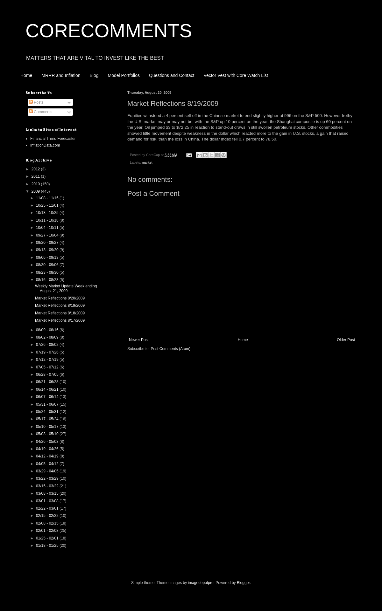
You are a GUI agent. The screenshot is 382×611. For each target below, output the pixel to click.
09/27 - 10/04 (48, 235)
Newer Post (139, 340)
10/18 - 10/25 (48, 212)
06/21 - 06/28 (48, 382)
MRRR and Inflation (60, 75)
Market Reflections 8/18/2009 (60, 313)
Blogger (243, 582)
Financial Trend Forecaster (53, 138)
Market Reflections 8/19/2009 (60, 305)
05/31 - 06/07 (48, 404)
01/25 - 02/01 (48, 538)
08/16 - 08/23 (48, 280)
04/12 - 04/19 (48, 456)
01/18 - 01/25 (48, 545)
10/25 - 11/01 (48, 205)
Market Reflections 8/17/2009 (60, 320)
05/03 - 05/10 (48, 434)
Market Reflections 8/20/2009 (60, 298)
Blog (94, 75)
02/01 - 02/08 (48, 530)
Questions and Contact (171, 75)
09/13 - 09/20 (48, 250)
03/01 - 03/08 (48, 501)
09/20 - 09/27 (48, 242)
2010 (36, 184)
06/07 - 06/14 (48, 397)
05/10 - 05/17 (48, 426)
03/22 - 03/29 (48, 478)
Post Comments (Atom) (170, 349)
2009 (36, 191)
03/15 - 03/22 (48, 486)
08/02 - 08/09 (48, 337)
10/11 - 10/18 (48, 220)
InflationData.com (45, 145)
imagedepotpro (201, 582)
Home (26, 75)
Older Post (346, 340)
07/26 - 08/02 (48, 344)
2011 (36, 176)
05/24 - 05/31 (48, 411)
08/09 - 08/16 (48, 330)
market (147, 162)
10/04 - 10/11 (48, 227)
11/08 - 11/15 (48, 198)
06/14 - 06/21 (48, 389)
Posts (36, 102)
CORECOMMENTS (108, 30)
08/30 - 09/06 (48, 265)
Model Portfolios (124, 75)
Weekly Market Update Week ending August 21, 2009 (66, 288)
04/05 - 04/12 (48, 464)
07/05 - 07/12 (48, 367)
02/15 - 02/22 (48, 515)
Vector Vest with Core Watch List (235, 75)
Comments (40, 112)
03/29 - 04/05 (48, 471)
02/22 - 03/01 (48, 508)
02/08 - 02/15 (48, 523)
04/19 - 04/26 (48, 449)
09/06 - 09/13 (48, 257)
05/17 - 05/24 (48, 419)
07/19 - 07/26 (48, 352)
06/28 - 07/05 (48, 374)
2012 (36, 169)
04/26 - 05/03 (48, 441)
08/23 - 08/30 (48, 272)
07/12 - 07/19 (48, 359)
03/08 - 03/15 (48, 493)
